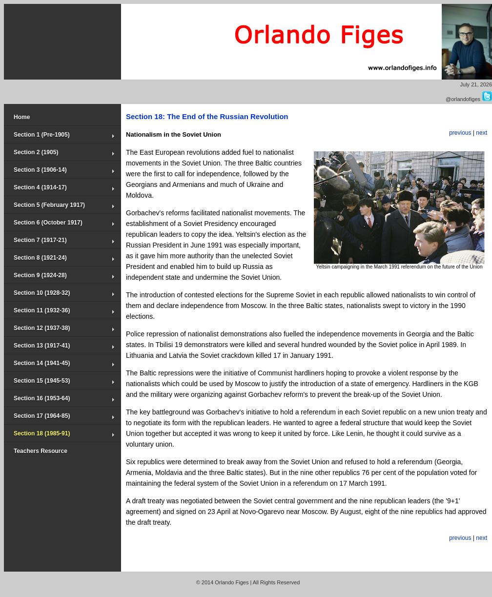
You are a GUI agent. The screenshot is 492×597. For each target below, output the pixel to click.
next (481, 132)
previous (460, 132)
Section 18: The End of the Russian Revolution (207, 116)
